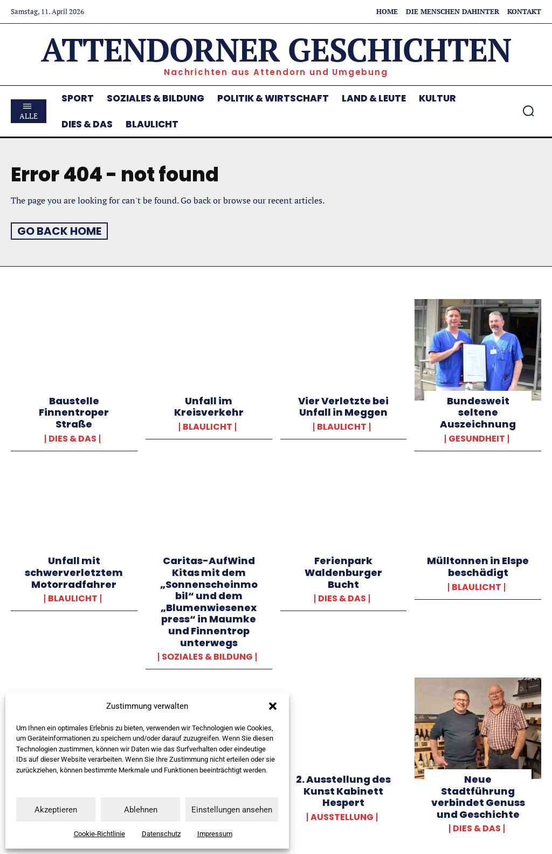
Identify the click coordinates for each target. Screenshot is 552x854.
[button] (272, 706)
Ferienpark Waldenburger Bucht (343, 571)
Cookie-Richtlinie (99, 834)
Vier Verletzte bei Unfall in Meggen (343, 406)
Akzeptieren (55, 810)
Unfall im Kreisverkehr (209, 406)
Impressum (214, 834)
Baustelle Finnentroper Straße (74, 412)
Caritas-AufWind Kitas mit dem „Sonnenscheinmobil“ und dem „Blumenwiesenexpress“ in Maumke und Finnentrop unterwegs (209, 600)
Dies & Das (72, 437)
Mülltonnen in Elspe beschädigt (478, 566)
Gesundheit (476, 437)
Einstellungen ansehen (231, 810)
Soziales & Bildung (207, 656)
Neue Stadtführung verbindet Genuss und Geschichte (478, 796)
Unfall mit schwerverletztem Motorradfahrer (74, 571)
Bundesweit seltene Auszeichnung (478, 412)
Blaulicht (207, 426)
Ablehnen (140, 810)
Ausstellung (342, 816)
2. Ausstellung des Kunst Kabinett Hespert (343, 790)
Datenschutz (161, 834)
